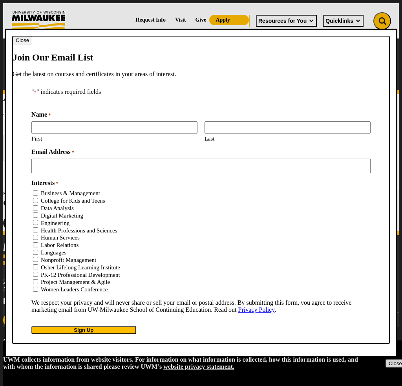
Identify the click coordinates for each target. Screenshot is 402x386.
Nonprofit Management (68, 260)
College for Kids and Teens (73, 201)
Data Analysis (57, 208)
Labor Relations (60, 245)
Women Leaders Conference (74, 289)
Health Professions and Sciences (79, 230)
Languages (53, 252)
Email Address (52, 151)
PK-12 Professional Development (80, 275)
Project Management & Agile (75, 282)
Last (210, 138)
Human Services (60, 237)
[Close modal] (22, 40)
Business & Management (70, 193)
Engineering (55, 223)
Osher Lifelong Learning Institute (80, 267)
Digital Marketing (62, 215)
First (36, 138)
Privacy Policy (256, 309)
